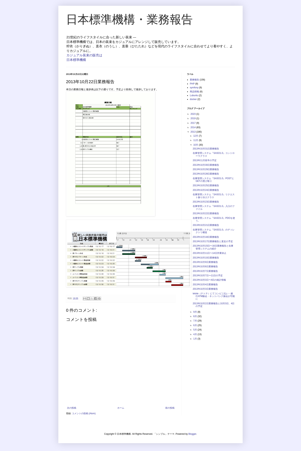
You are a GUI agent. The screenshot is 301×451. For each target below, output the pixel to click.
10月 (196, 145)
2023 (193, 114)
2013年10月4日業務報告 (205, 284)
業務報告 (194, 79)
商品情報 (194, 91)
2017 (193, 123)
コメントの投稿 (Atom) (84, 413)
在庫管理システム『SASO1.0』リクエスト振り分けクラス (214, 195)
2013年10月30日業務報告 (206, 165)
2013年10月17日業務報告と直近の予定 (213, 241)
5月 (195, 329)
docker (193, 99)
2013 (193, 131)
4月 (195, 334)
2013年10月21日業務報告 (206, 225)
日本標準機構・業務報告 (129, 19)
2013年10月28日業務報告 (206, 173)
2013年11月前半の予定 (205, 160)
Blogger (192, 434)
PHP (192, 83)
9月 (195, 312)
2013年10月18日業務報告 (206, 237)
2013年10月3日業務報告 (205, 289)
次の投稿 (71, 408)
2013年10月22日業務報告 (206, 213)
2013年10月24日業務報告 (206, 190)
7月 (195, 320)
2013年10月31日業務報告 (206, 148)
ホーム (120, 408)
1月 (195, 338)
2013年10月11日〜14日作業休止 (209, 253)
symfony (194, 87)
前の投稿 (169, 408)
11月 (196, 140)
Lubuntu (194, 95)
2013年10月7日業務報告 (205, 271)
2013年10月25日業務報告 (206, 185)
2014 (193, 127)
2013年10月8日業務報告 (205, 266)
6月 (195, 325)
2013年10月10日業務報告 (206, 257)
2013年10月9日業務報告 (205, 262)
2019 (193, 118)
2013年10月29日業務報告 (206, 169)
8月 (195, 316)
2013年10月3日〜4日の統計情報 (209, 280)
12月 (196, 135)
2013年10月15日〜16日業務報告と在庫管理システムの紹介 (213, 247)
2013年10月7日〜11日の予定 (208, 275)
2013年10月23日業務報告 (206, 201)
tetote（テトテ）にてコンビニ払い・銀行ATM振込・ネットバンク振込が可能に (214, 296)
